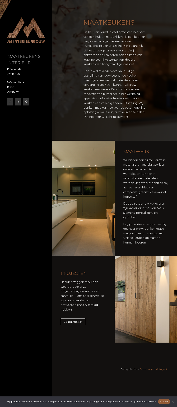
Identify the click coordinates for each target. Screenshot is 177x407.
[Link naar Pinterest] (26, 101)
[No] (172, 401)
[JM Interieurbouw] (26, 30)
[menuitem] (26, 56)
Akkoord (164, 401)
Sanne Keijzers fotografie (153, 369)
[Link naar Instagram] (18, 101)
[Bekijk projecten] (73, 321)
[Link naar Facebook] (10, 101)
